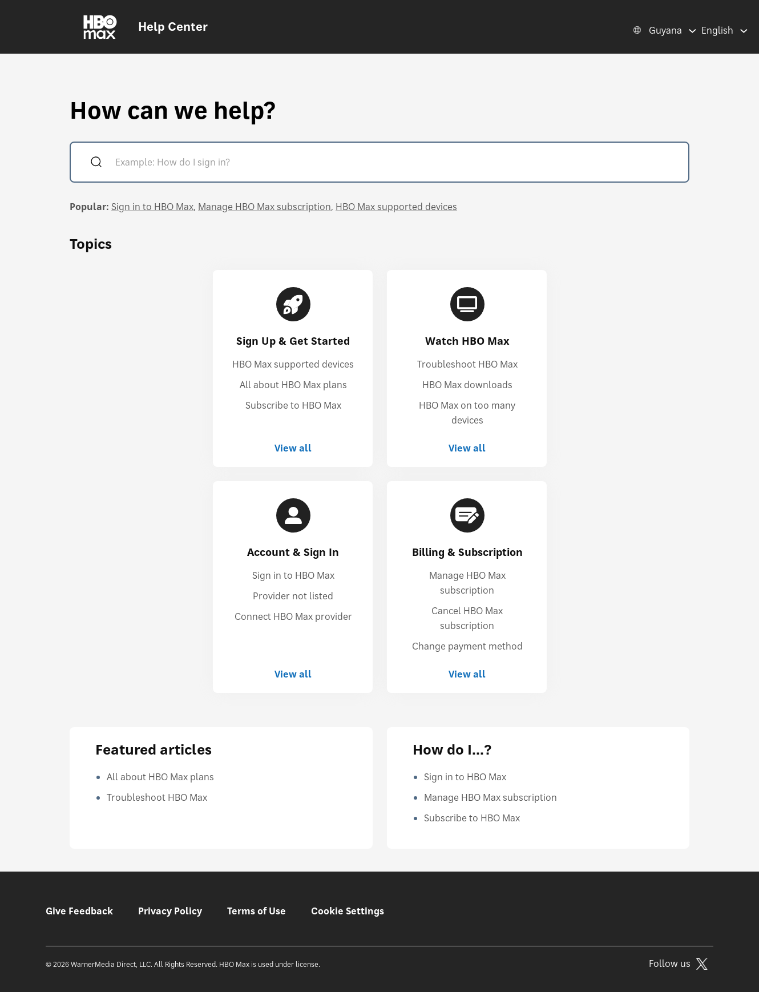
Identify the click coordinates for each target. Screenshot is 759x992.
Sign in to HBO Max (152, 206)
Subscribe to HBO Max (293, 405)
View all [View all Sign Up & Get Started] (293, 448)
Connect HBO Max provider (293, 616)
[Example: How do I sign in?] (395, 163)
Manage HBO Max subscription (264, 206)
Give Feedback (79, 911)
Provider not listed (293, 596)
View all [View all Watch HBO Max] (467, 448)
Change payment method (467, 646)
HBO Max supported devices (396, 206)
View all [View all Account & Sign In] (293, 674)
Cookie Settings (347, 911)
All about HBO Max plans (293, 384)
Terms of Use (256, 911)
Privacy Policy (170, 911)
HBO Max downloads (467, 384)
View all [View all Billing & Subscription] (467, 674)
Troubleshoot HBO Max (467, 364)
